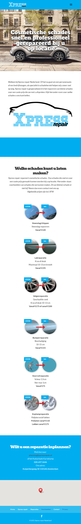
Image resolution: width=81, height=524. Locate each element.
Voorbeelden (46, 509)
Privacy (65, 509)
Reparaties (34, 509)
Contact (56, 509)
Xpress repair (23, 509)
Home (12, 509)
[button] (41, 490)
